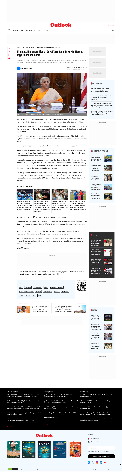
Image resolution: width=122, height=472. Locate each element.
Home (18, 47)
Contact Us (87, 469)
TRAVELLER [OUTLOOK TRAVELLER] (29, 30)
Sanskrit (38, 291)
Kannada (28, 287)
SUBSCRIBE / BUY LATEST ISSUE (101, 456)
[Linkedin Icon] (101, 462)
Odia (39, 295)
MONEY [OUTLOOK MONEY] (22, 30)
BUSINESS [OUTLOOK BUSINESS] (15, 30)
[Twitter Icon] (93, 462)
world (56, 274)
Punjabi (28, 295)
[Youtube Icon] (105, 462)
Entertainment (28, 274)
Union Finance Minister (26, 291)
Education (38, 274)
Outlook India (50, 272)
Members (65, 291)
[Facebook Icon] (89, 462)
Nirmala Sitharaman (56, 287)
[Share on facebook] (9, 48)
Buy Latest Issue (96, 442)
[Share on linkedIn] (9, 55)
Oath (46, 287)
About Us (79, 469)
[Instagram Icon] (97, 462)
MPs (34, 295)
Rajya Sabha (37, 287)
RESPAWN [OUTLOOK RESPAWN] (41, 30)
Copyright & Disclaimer (98, 469)
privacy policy (106, 451)
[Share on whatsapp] (9, 58)
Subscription (95, 439)
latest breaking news (35, 272)
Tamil (21, 295)
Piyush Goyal (48, 291)
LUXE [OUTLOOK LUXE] (46, 30)
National (25, 47)
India (20, 287)
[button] (8, 427)
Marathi (56, 291)
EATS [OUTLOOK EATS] (34, 30)
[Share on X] (9, 51)
